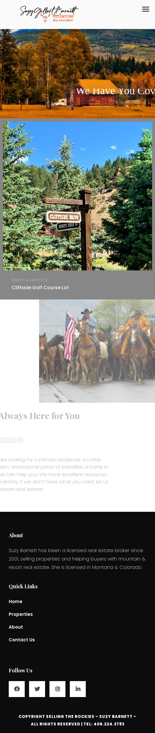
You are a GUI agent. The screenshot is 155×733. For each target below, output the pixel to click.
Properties (21, 614)
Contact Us (22, 640)
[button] (145, 9)
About (16, 627)
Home (15, 601)
